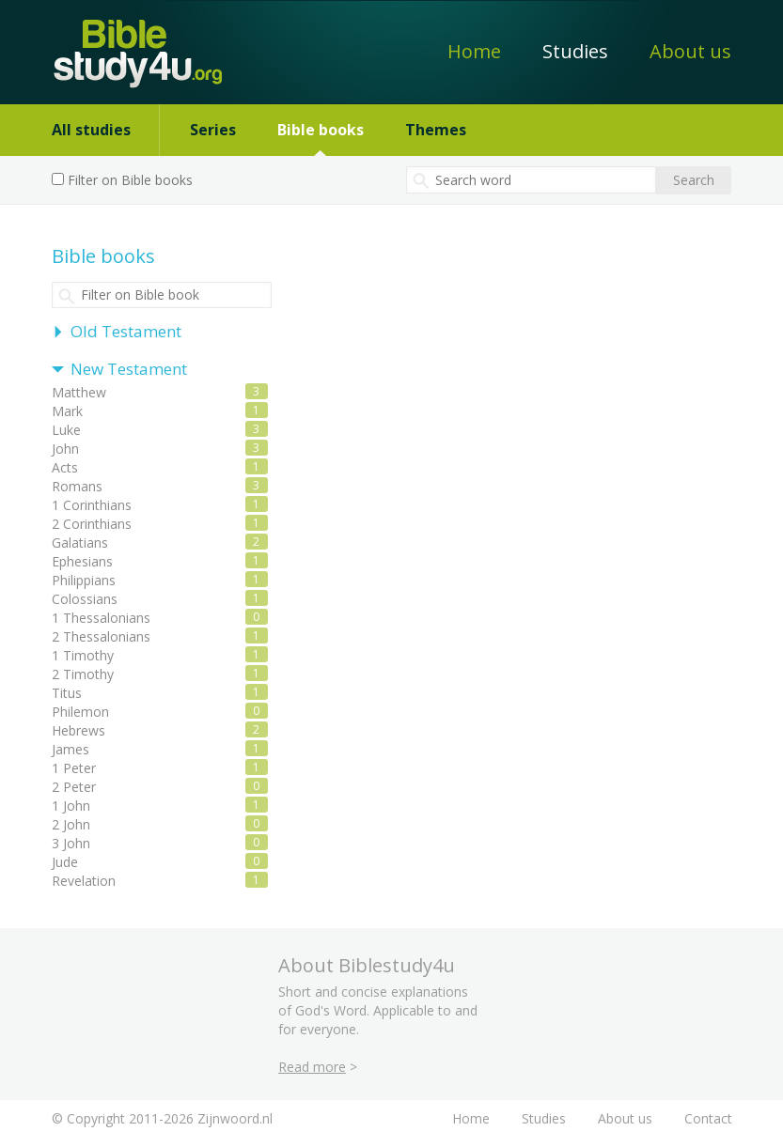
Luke (66, 430)
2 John (71, 824)
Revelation (84, 881)
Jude (65, 862)
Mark (67, 411)
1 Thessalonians (101, 618)
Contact (708, 1118)
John (65, 448)
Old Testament (125, 331)
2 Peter (74, 787)
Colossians (84, 599)
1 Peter (74, 768)
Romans (77, 486)
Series (213, 129)
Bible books (320, 129)
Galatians (80, 542)
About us (690, 51)
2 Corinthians (92, 524)
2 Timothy (83, 674)
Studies (575, 51)
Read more (312, 1067)
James (70, 749)
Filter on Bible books (130, 180)
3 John (71, 843)
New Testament (128, 369)
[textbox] (531, 180)
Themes (435, 129)
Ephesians (82, 561)
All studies (91, 129)
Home (474, 51)
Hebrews (78, 730)
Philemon (80, 712)
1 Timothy (83, 655)
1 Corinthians (92, 505)
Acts (65, 467)
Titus (67, 693)
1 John (71, 805)
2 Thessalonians (101, 636)
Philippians (84, 580)
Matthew (79, 392)
